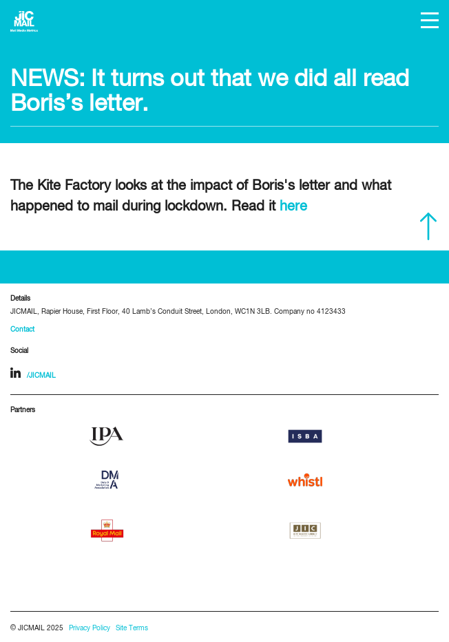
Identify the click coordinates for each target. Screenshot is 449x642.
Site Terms (132, 628)
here (293, 207)
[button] (430, 20)
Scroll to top (428, 226)
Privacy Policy (89, 628)
